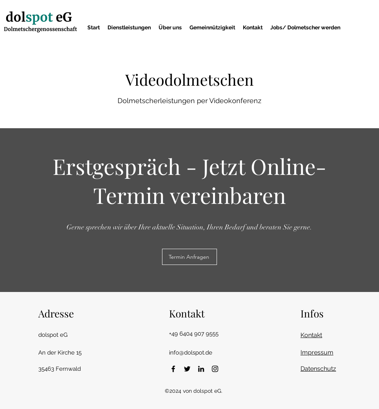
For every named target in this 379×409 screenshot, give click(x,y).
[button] (129, 27)
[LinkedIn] (201, 369)
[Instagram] (215, 369)
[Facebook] (173, 369)
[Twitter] (187, 369)
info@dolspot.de (190, 352)
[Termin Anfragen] (189, 257)
